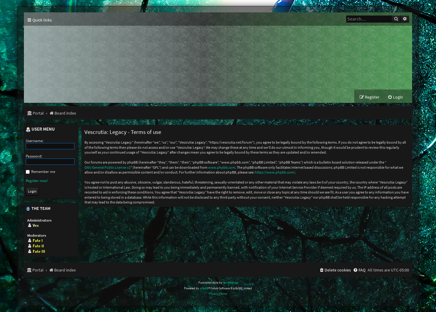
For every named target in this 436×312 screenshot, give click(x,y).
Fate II (38, 246)
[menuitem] (395, 97)
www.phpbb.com (221, 167)
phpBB (204, 288)
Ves (36, 225)
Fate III (39, 251)
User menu (40, 129)
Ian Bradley (230, 282)
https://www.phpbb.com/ (275, 172)
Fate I (38, 240)
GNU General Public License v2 (107, 167)
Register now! (37, 180)
